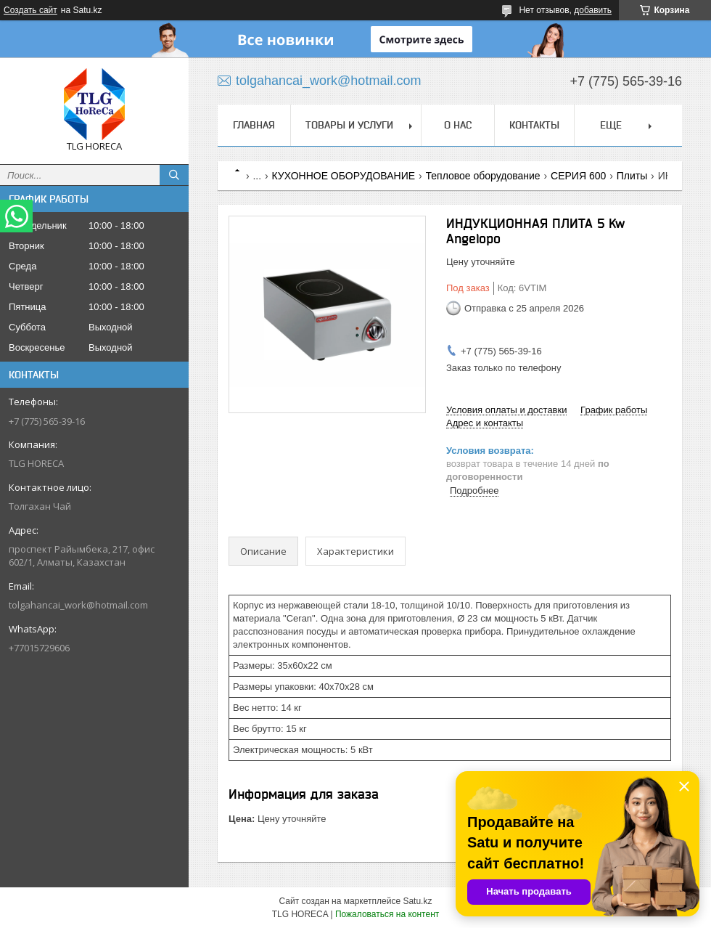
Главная (254, 125)
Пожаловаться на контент (387, 914)
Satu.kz (417, 901)
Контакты (534, 125)
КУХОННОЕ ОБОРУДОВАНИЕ (344, 176)
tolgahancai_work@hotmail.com (78, 604)
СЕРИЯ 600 (578, 176)
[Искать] (174, 175)
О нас (458, 125)
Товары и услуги (349, 125)
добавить (593, 10)
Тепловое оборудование (483, 176)
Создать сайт (30, 10)
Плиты (632, 176)
